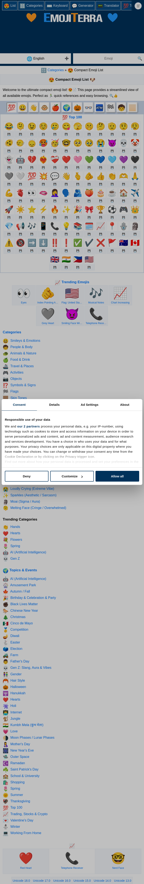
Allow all (117, 476)
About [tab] (124, 404)
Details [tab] (54, 404)
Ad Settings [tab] (89, 404)
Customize (72, 476)
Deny (27, 476)
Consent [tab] (19, 404)
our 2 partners (28, 426)
